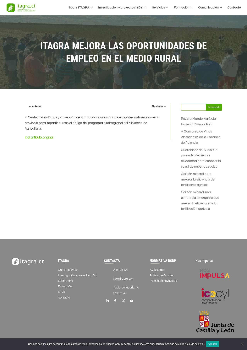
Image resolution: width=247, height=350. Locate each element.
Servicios (158, 7)
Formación (181, 7)
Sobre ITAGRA (79, 7)
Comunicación (208, 7)
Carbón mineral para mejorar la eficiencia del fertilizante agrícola (198, 179)
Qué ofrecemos (67, 269)
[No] (242, 344)
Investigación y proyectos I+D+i (120, 7)
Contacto (234, 7)
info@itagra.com (123, 278)
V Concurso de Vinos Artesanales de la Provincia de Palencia (200, 137)
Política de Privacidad (163, 280)
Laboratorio (65, 280)
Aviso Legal (157, 269)
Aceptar (212, 343)
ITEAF (62, 292)
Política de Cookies (161, 275)
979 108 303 (120, 269)
